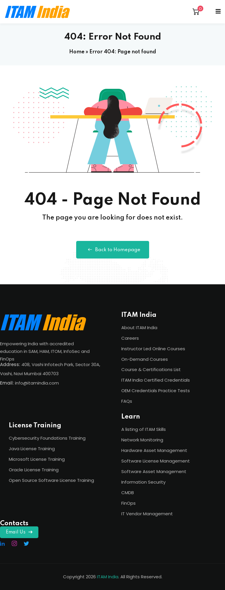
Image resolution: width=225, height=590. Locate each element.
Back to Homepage (112, 249)
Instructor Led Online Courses (153, 349)
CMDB (127, 492)
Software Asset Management (153, 471)
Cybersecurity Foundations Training (47, 438)
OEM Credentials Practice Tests (155, 390)
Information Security (143, 482)
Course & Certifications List (151, 369)
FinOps (128, 503)
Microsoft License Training (37, 459)
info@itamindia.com (37, 383)
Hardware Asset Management (154, 450)
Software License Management (155, 461)
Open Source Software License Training (51, 480)
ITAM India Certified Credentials (155, 380)
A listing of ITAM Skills (143, 429)
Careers (130, 338)
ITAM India (107, 577)
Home (76, 52)
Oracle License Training (34, 470)
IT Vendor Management (147, 514)
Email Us (19, 532)
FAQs (126, 401)
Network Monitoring (142, 440)
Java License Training (32, 449)
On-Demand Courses (144, 359)
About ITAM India (139, 327)
